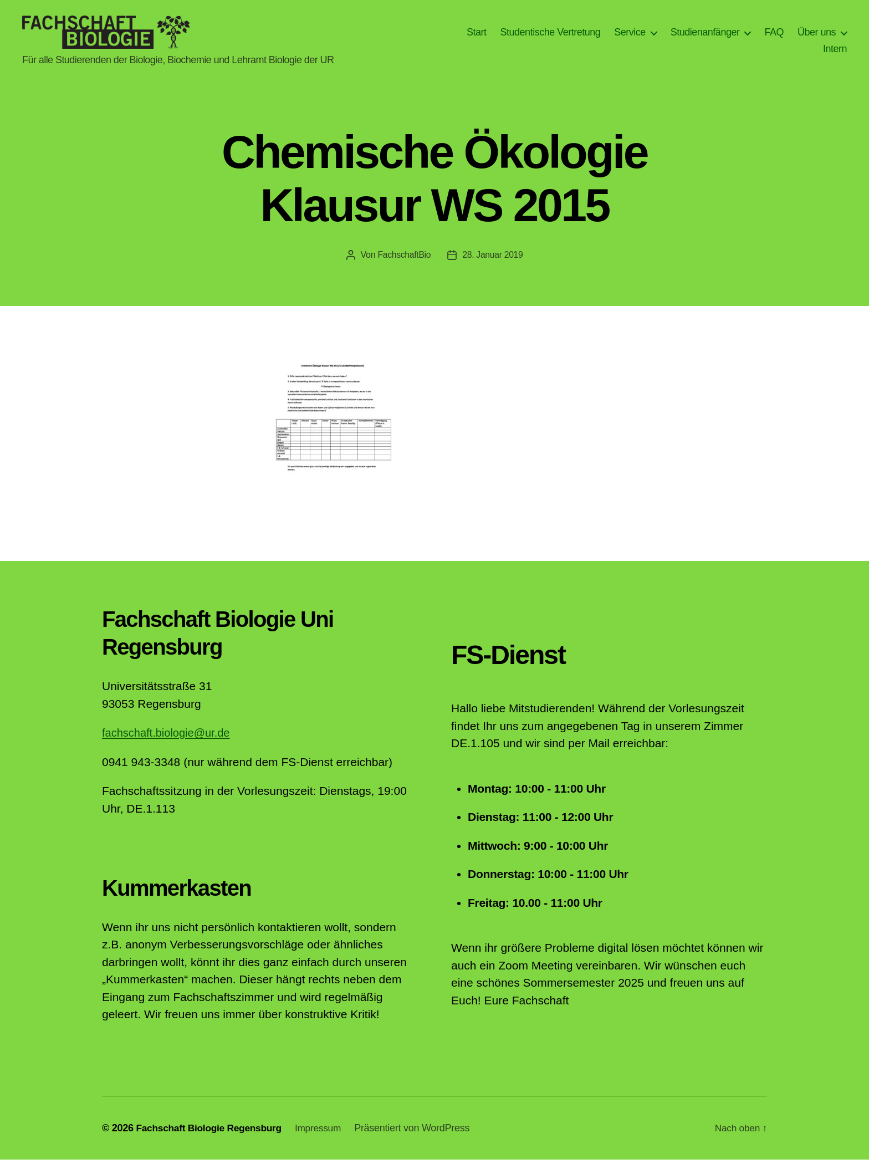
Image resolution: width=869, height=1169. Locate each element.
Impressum (324, 1137)
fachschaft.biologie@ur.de (169, 742)
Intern (835, 53)
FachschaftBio (403, 264)
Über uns (817, 36)
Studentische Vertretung (550, 36)
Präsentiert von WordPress (419, 1137)
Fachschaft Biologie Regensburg (211, 1137)
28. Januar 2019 (493, 264)
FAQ (774, 36)
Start (477, 36)
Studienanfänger (705, 36)
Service (630, 36)
